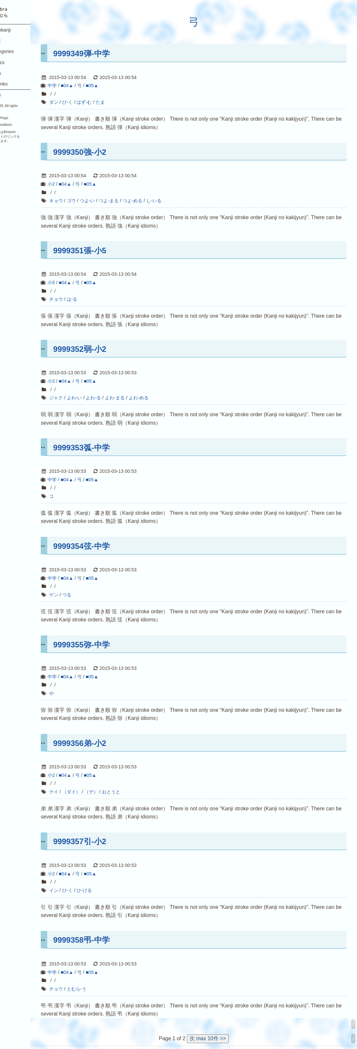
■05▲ (110, 85)
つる (85, 594)
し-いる (172, 200)
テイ (72, 791)
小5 (69, 282)
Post (11, 40)
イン (72, 890)
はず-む (102, 102)
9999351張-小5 (98, 250)
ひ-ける (102, 890)
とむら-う (95, 988)
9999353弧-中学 (100, 447)
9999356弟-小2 (98, 743)
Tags (11, 73)
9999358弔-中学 (100, 940)
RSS (11, 95)
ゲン (72, 594)
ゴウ (89, 200)
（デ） (109, 791)
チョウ (74, 299)
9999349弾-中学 (100, 53)
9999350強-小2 (98, 152)
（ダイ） (89, 791)
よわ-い (92, 397)
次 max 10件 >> (217, 1038)
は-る (90, 299)
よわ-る (112, 397)
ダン (72, 102)
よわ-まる (133, 397)
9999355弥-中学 (100, 644)
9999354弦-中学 (100, 546)
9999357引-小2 (98, 841)
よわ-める (157, 397)
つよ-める (151, 200)
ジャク (74, 397)
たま (118, 102)
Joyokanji (16, 30)
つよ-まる (127, 200)
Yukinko (14, 83)
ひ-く (85, 102)
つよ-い (105, 200)
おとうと (129, 791)
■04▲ (85, 85)
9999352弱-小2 (98, 349)
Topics (13, 62)
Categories (18, 51)
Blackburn (23, 124)
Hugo (23, 118)
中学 (70, 85)
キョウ (74, 200)
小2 (69, 184)
